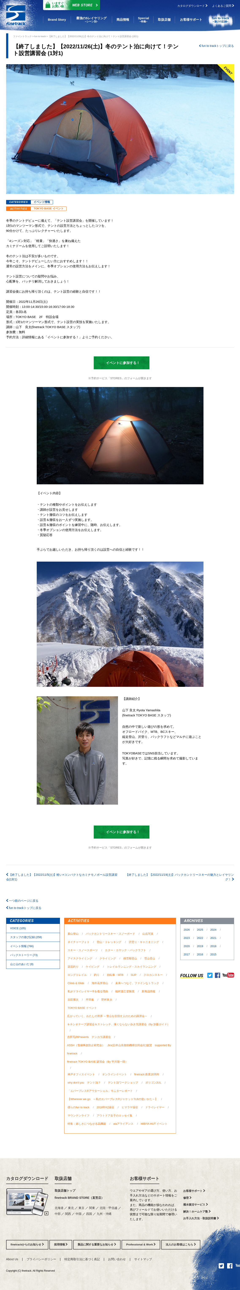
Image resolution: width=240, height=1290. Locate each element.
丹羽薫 (90, 999)
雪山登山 (149, 958)
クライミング (107, 958)
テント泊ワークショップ (123, 1082)
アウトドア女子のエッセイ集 (114, 1115)
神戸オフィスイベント (81, 1074)
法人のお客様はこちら (181, 1244)
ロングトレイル (77, 974)
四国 (89, 1213)
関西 (68, 1213)
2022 (200, 938)
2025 (200, 929)
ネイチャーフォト (78, 942)
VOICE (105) (18, 928)
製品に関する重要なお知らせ (97, 1244)
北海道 (59, 1208)
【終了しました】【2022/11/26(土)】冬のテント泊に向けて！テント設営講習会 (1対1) (93, 36)
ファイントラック (22, 36)
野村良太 (106, 999)
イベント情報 (42, 202)
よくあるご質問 (223, 5)
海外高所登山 (100, 983)
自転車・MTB (115, 974)
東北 (71, 1208)
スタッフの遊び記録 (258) (26, 937)
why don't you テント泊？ (84, 1082)
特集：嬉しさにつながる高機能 (87, 1123)
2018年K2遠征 (105, 1107)
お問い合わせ (117, 1259)
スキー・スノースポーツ (83, 950)
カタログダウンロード (192, 5)
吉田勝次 (73, 999)
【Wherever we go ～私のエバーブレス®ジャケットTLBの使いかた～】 (113, 1099)
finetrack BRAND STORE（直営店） (79, 1197)
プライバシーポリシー (41, 1259)
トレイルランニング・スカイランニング (131, 966)
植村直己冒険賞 (124, 991)
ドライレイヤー (154, 1107)
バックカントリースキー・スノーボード (110, 933)
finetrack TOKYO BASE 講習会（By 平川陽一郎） (97, 1061)
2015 (213, 954)
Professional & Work (141, 1244)
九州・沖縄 (104, 1213)
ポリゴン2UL (153, 1082)
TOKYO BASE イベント (48, 208)
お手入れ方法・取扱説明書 (201, 1218)
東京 (82, 1208)
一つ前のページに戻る (22, 900)
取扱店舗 (63, 1178)
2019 (200, 946)
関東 (92, 1208)
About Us (12, 1259)
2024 (213, 929)
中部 (58, 1213)
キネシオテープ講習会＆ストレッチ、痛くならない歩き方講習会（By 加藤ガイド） (118, 1024)
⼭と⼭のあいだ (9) (21, 964)
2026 (187, 929)
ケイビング (92, 966)
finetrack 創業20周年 (146, 1074)
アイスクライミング (80, 958)
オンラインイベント (114, 1074)
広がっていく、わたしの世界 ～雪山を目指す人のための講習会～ (107, 1016)
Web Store (70, 5)
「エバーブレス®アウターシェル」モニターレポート (100, 1090)
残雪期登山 (130, 958)
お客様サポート (144, 1178)
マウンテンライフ (78, 1115)
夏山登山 (73, 933)
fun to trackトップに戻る (216, 46)
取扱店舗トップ (65, 1190)
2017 (187, 954)
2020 (187, 946)
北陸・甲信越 (109, 1208)
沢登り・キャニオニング (144, 942)
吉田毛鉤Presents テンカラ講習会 (89, 1037)
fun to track (40, 36)
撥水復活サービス (195, 1204)
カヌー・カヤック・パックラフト (125, 950)
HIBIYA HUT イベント (154, 1123)
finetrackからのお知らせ (27, 1244)
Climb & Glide (76, 983)
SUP (133, 974)
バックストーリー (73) (24, 955)
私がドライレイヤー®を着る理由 (88, 991)
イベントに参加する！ (119, 363)
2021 (213, 938)
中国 (79, 1213)
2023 (187, 938)
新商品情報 (148, 991)
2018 (213, 946)
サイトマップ (143, 1259)
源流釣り (73, 966)
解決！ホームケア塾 (197, 1211)
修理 (187, 1197)
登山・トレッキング (109, 942)
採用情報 (61, 1244)
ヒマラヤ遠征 (130, 1107)
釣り (96, 974)
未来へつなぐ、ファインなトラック (137, 983)
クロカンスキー (153, 974)
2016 (200, 954)
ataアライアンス (123, 1123)
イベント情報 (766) (22, 946)
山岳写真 (147, 933)
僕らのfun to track (78, 1107)
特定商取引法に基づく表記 (82, 1259)
